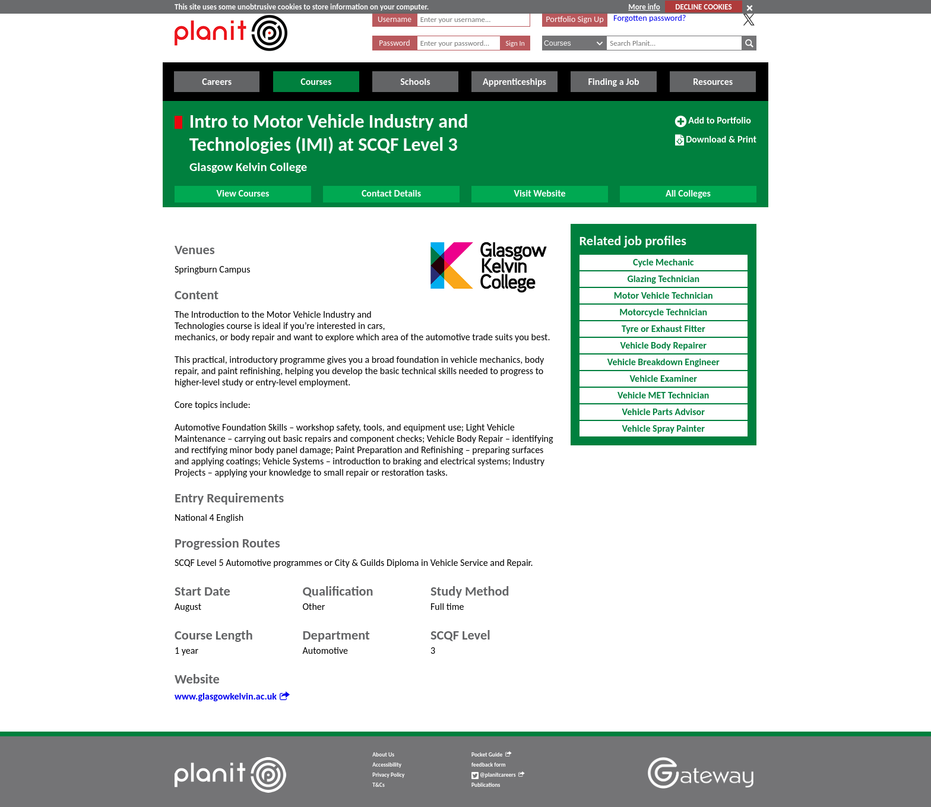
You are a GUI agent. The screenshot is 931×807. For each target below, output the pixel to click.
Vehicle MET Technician (663, 395)
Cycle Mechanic (663, 262)
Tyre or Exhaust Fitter (663, 328)
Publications (485, 785)
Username (394, 19)
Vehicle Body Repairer (663, 345)
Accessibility (386, 764)
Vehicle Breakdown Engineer (663, 362)
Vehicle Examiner (663, 378)
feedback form (488, 764)
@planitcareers (498, 774)
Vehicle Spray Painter (663, 428)
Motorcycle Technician (663, 312)
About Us (383, 754)
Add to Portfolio (713, 125)
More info (644, 6)
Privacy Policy (388, 774)
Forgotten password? (649, 17)
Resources (713, 81)
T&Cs (378, 785)
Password (394, 43)
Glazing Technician (663, 278)
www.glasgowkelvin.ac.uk (232, 696)
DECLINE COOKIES (703, 6)
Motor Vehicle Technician (663, 295)
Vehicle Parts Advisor (663, 411)
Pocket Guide (491, 754)
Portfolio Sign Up (575, 19)
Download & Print (715, 144)
